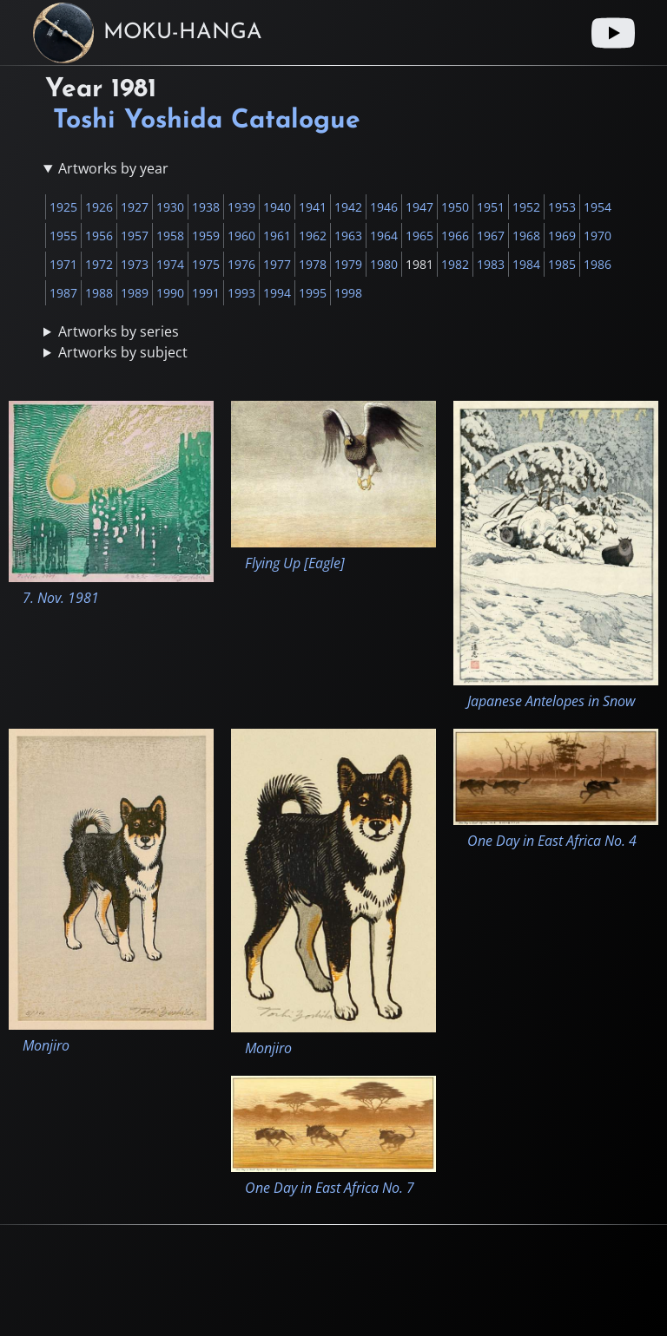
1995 (313, 293)
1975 (206, 264)
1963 (348, 235)
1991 (206, 293)
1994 (277, 293)
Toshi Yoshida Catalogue (206, 121)
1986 (597, 264)
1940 (277, 207)
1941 (313, 207)
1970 (597, 235)
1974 (170, 264)
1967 (491, 235)
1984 (526, 264)
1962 (313, 235)
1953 (562, 207)
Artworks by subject (123, 352)
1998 (348, 293)
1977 (277, 264)
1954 (597, 207)
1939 (241, 207)
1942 (348, 207)
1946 (384, 207)
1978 (313, 264)
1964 (384, 235)
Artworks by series (118, 331)
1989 (135, 293)
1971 (63, 264)
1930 (170, 207)
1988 (99, 293)
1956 (99, 235)
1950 (455, 207)
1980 (384, 264)
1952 (526, 207)
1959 (206, 235)
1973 (135, 264)
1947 (419, 207)
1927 (135, 207)
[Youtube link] (613, 33)
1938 (206, 207)
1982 (455, 264)
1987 (63, 293)
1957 (135, 235)
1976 (241, 264)
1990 (170, 293)
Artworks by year (113, 168)
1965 (419, 235)
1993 (241, 293)
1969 (562, 235)
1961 (277, 235)
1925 (63, 207)
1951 (491, 207)
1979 (348, 264)
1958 (170, 235)
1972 (99, 264)
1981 (419, 264)
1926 (99, 207)
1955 (63, 235)
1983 (491, 264)
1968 (526, 235)
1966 (455, 235)
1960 (241, 235)
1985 (562, 264)
